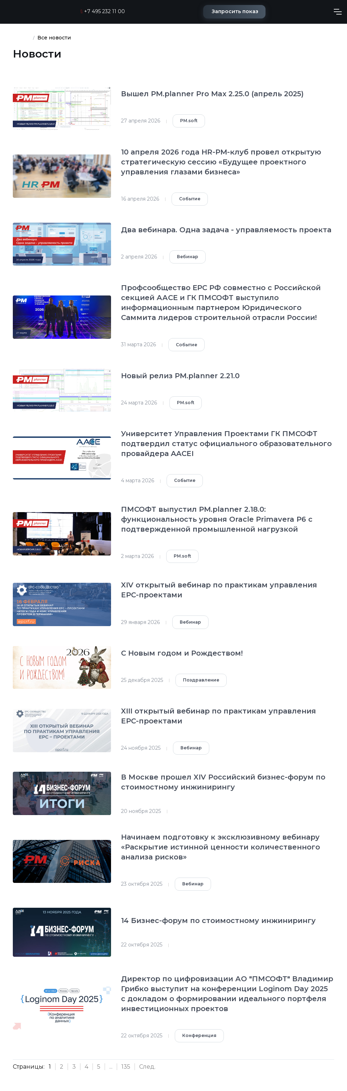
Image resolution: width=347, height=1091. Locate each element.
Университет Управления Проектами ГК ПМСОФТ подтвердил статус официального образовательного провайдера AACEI (226, 443)
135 (125, 1066)
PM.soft (189, 120)
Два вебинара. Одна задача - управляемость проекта (226, 230)
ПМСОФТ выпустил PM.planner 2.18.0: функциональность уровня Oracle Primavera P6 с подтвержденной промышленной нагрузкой (216, 519)
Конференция (199, 1035)
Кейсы (21, 37)
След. (147, 1066)
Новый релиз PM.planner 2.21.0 (180, 375)
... (110, 1066)
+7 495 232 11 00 (102, 11)
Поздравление (201, 680)
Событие (189, 198)
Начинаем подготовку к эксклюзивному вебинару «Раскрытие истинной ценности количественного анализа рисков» (220, 847)
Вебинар (187, 256)
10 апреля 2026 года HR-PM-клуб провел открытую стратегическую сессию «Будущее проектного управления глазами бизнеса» (221, 162)
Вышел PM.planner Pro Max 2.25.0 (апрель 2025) (212, 93)
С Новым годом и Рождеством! (182, 653)
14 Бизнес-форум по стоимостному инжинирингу (218, 920)
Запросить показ (235, 11)
